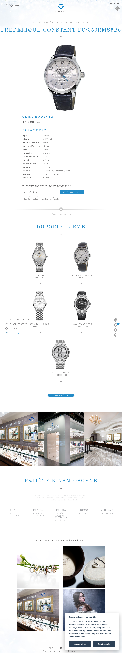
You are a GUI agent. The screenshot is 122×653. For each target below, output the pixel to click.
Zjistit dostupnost (71, 192)
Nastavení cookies (77, 637)
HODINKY (45, 22)
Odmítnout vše (104, 644)
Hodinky (17, 333)
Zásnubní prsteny (20, 319)
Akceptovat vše (80, 644)
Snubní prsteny (18, 324)
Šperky (13, 328)
